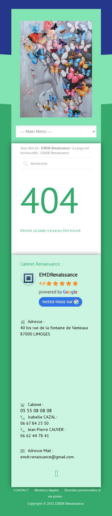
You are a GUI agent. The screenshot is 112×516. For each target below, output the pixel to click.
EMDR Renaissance (55, 148)
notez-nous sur (60, 301)
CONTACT (21, 490)
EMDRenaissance (58, 274)
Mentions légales (46, 490)
